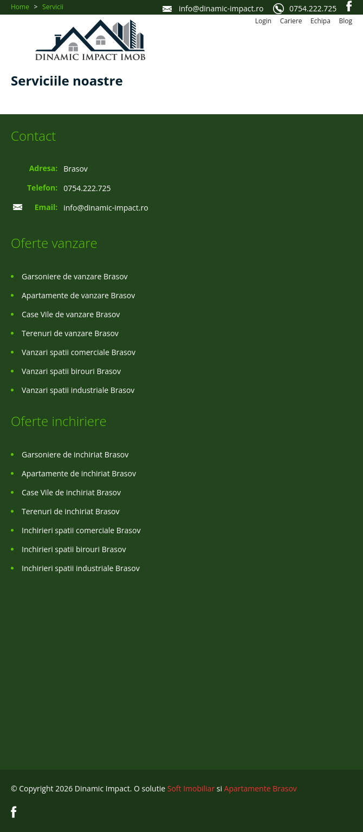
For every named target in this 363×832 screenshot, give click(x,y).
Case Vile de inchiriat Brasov (71, 492)
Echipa (320, 20)
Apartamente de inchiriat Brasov (79, 473)
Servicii (52, 6)
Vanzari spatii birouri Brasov (71, 371)
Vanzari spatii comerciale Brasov (78, 352)
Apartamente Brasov (260, 788)
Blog (345, 20)
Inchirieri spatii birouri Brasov (74, 549)
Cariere (291, 20)
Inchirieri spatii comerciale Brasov (81, 530)
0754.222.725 (312, 8)
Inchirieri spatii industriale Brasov (81, 568)
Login (263, 20)
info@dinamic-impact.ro (221, 8)
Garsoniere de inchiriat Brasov (75, 454)
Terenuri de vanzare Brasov (70, 333)
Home (20, 6)
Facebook (349, 6)
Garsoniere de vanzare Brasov (75, 276)
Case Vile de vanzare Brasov (71, 314)
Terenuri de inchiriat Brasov (71, 511)
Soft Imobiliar (191, 788)
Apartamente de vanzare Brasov (78, 295)
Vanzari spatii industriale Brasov (78, 390)
